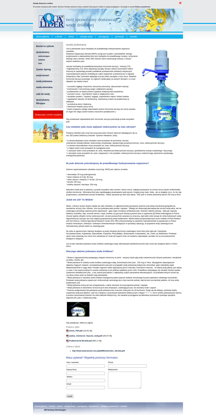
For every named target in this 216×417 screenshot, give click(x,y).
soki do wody (43, 94)
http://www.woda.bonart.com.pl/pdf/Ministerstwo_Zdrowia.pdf (98, 351)
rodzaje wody (86, 36)
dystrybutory (42, 52)
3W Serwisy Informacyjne (55, 412)
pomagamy (104, 36)
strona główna (42, 36)
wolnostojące (44, 56)
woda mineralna (44, 87)
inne (40, 63)
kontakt (133, 36)
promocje (119, 36)
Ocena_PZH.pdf (75, 331)
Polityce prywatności (142, 7)
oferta (71, 36)
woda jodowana (44, 81)
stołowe (41, 60)
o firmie (58, 36)
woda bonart (42, 75)
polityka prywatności (110, 409)
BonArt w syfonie (45, 46)
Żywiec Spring (43, 69)
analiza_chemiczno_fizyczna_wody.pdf (85, 336)
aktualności (94, 409)
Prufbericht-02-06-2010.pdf (80, 341)
